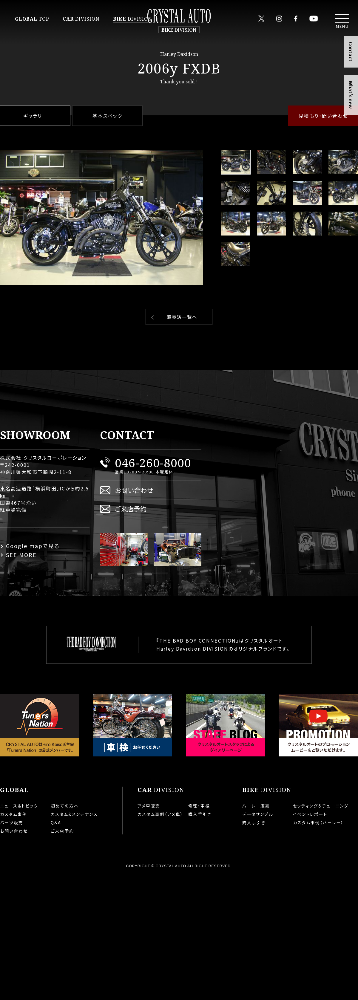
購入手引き (200, 814)
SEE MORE (21, 555)
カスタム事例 (13, 814)
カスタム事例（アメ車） (160, 814)
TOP (32, 19)
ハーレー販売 (256, 806)
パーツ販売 (11, 822)
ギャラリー (35, 115)
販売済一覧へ (182, 317)
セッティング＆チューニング (320, 806)
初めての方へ (65, 806)
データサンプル (257, 814)
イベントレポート (310, 814)
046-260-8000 (153, 462)
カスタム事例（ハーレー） (318, 822)
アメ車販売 (149, 806)
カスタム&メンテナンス (74, 814)
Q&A (56, 822)
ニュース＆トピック (19, 806)
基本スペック (107, 115)
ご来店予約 (131, 508)
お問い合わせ (134, 490)
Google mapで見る (33, 546)
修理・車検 (199, 806)
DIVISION (81, 19)
